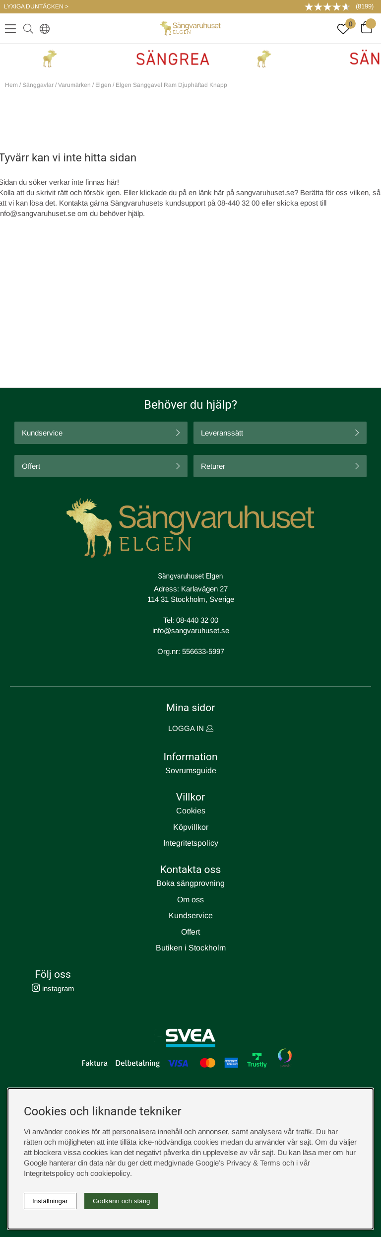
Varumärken (74, 84)
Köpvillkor (190, 827)
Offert (31, 466)
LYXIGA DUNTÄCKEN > (36, 6)
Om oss (190, 899)
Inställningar (50, 1201)
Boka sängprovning (190, 883)
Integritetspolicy (190, 843)
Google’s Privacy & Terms (237, 1163)
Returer (213, 466)
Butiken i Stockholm (191, 948)
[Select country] (42, 28)
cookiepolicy (110, 1173)
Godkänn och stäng (121, 1201)
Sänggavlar (38, 84)
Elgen (103, 84)
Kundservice (42, 433)
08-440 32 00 (197, 620)
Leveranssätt (222, 433)
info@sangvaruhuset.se (190, 630)
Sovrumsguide (190, 770)
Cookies (190, 810)
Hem (11, 84)
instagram (53, 988)
